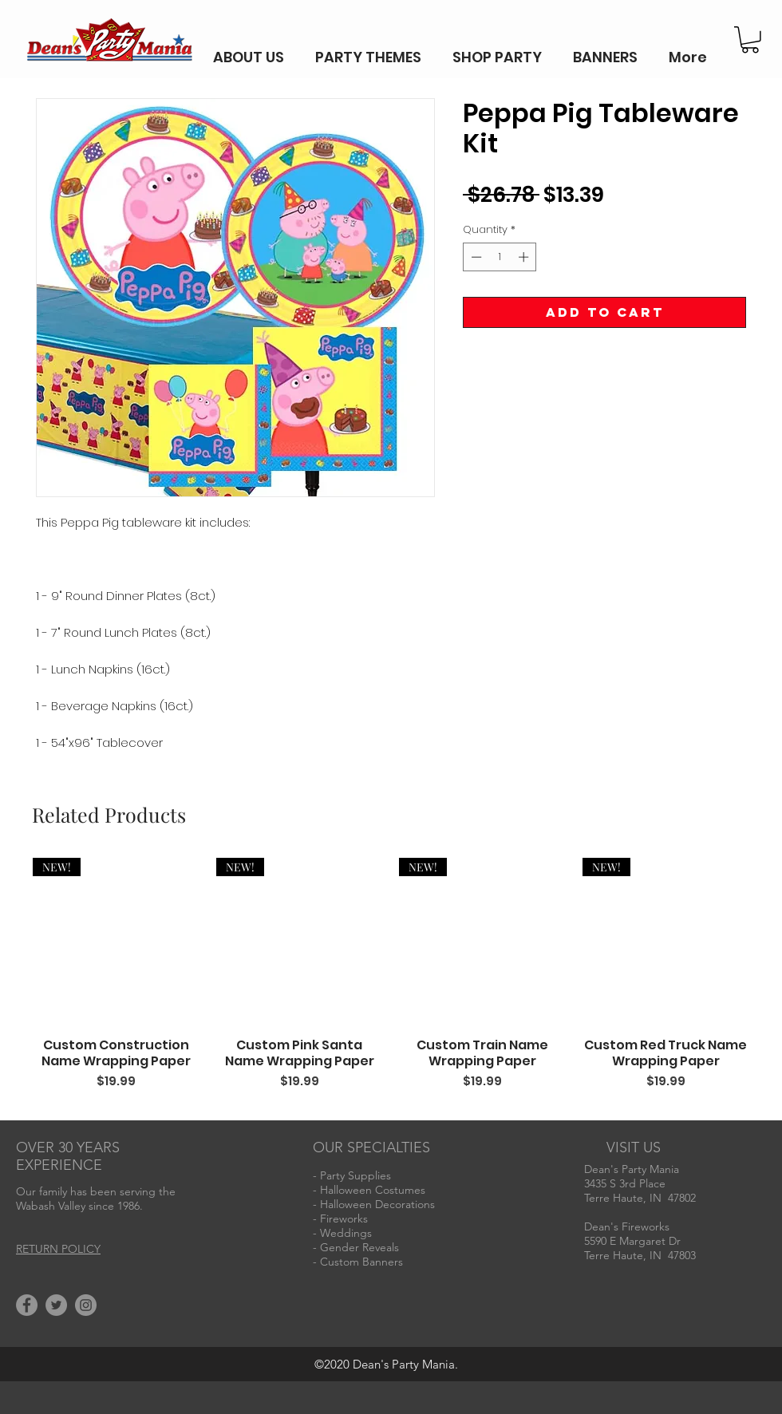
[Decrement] (474, 257)
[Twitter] (56, 1305)
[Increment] (525, 257)
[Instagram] (86, 1305)
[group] (391, 982)
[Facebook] (27, 1305)
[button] (750, 39)
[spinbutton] (499, 257)
